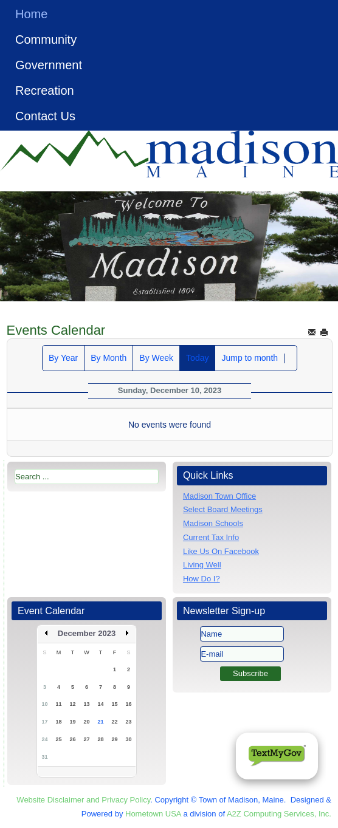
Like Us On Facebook (221, 551)
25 (59, 739)
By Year (63, 358)
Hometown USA (153, 813)
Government (48, 65)
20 (87, 722)
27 (87, 739)
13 (87, 704)
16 (129, 704)
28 (101, 739)
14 (101, 704)
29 (115, 739)
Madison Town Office (219, 496)
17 (45, 722)
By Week (156, 358)
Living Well (202, 564)
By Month (108, 358)
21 (101, 722)
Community (46, 39)
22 (115, 722)
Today (197, 358)
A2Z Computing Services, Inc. (279, 813)
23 (129, 722)
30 (129, 739)
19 (73, 722)
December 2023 (87, 633)
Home (31, 14)
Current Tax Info (211, 537)
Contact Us (45, 116)
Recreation (44, 90)
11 (59, 704)
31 (45, 757)
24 (45, 739)
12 (73, 704)
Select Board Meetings (223, 509)
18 (59, 722)
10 (45, 704)
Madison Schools (213, 523)
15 (115, 704)
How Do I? (201, 578)
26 (73, 739)
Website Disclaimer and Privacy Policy (83, 799)
